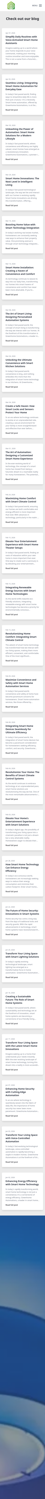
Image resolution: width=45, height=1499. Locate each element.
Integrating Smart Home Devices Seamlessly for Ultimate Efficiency (19, 729)
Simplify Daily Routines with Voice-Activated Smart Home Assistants (22, 40)
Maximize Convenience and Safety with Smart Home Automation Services (21, 683)
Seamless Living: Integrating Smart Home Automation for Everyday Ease (22, 86)
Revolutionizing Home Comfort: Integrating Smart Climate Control (21, 637)
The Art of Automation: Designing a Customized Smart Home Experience (19, 455)
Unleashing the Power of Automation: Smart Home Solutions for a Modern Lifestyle (20, 133)
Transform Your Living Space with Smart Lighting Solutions (22, 955)
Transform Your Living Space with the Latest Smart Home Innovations (21, 1046)
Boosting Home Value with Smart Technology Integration (22, 226)
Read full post (12, 63)
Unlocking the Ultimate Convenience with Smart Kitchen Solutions (19, 363)
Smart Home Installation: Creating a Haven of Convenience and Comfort (20, 270)
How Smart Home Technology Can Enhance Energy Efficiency (22, 867)
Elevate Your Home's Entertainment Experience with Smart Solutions (20, 821)
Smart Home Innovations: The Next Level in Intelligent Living (22, 181)
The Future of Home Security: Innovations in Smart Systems (22, 912)
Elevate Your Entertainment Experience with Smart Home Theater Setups (22, 544)
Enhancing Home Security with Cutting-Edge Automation (20, 1092)
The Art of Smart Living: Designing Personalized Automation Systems (19, 317)
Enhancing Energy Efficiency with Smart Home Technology (22, 1183)
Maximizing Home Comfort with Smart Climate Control (21, 500)
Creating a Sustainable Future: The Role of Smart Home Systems (20, 999)
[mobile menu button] (40, 5)
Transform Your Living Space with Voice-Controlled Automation (21, 1138)
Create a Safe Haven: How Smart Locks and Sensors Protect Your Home (20, 409)
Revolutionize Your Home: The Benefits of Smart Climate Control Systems (22, 775)
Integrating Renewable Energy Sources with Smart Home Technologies (21, 590)
